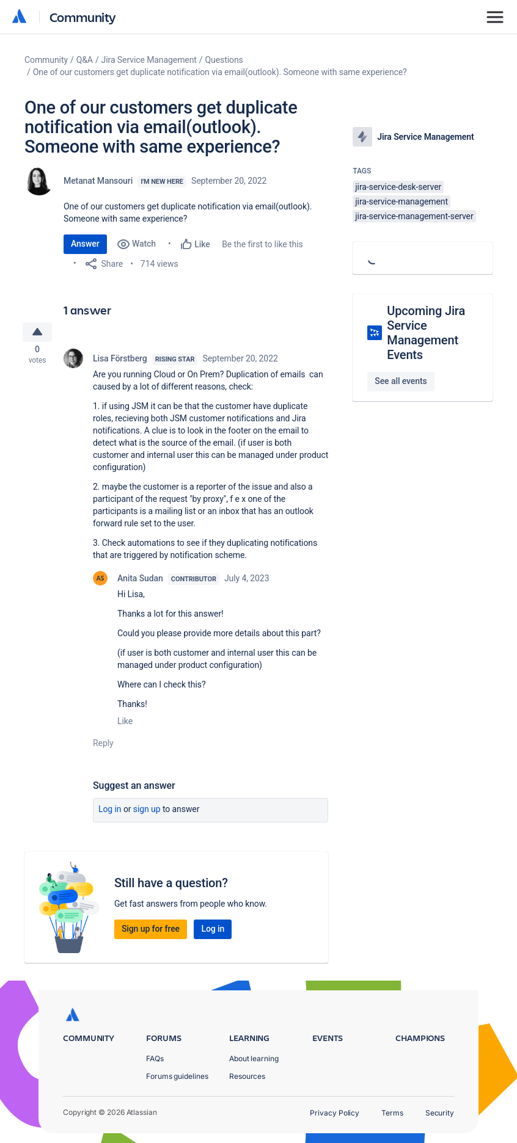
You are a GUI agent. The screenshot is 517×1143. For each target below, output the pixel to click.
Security (439, 1112)
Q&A (84, 60)
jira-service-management (401, 201)
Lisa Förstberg (120, 361)
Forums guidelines (177, 1076)
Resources (247, 1076)
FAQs (155, 1058)
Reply (103, 746)
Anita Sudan (140, 581)
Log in (110, 812)
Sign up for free (151, 932)
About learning (254, 1058)
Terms (392, 1112)
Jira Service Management (149, 60)
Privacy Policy (334, 1112)
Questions (224, 60)
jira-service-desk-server (398, 187)
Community (83, 17)
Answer (85, 244)
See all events (401, 381)
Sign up (147, 812)
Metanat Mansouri (98, 181)
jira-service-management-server (414, 216)
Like (125, 724)
